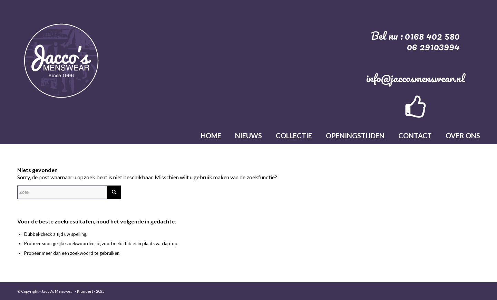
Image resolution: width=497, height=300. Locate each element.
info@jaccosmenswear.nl (415, 78)
